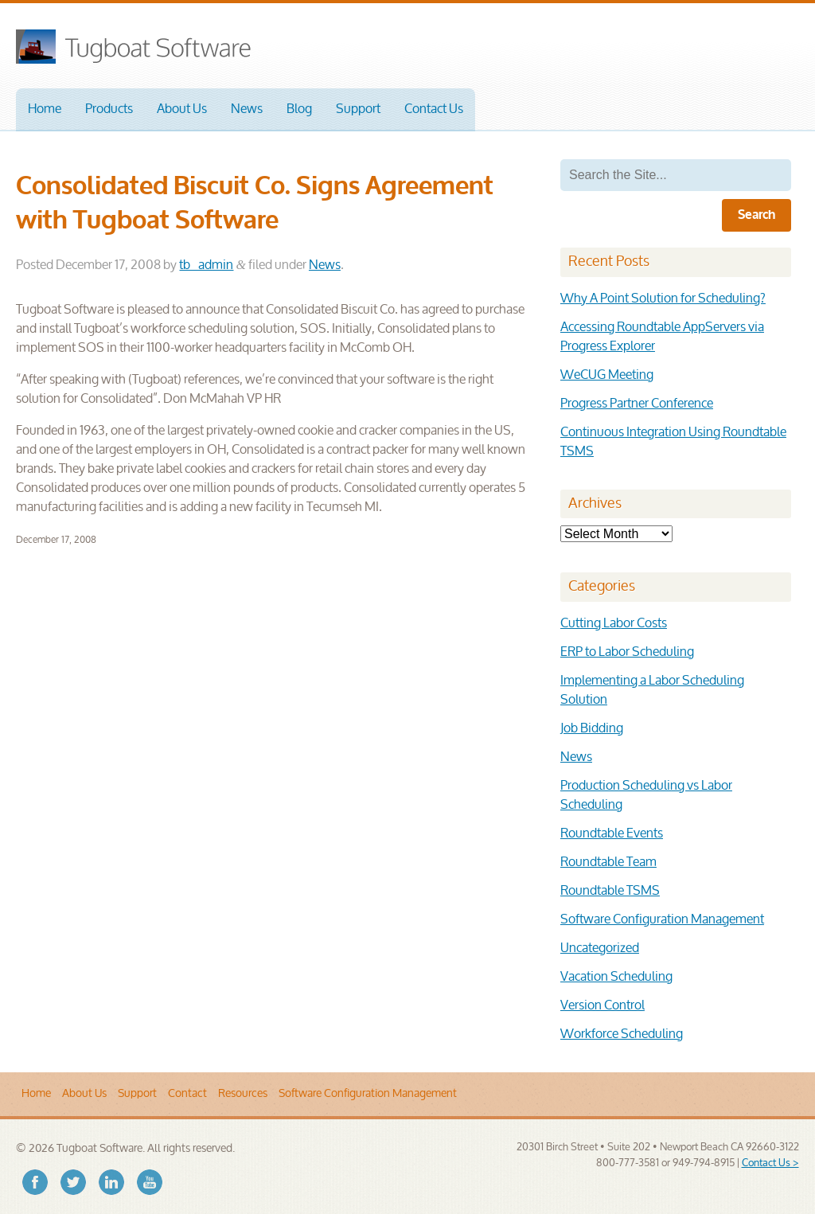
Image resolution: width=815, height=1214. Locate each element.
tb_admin (206, 265)
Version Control (602, 1006)
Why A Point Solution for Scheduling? (663, 299)
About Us (182, 109)
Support (358, 109)
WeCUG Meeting (606, 375)
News (247, 109)
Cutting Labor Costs (613, 623)
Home (44, 109)
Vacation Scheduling (616, 977)
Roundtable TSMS (610, 891)
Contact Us (433, 109)
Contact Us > (770, 1163)
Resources (242, 1093)
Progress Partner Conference (636, 404)
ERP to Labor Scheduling (627, 652)
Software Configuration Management (662, 920)
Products (109, 109)
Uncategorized (599, 948)
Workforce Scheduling (621, 1034)
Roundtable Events (611, 834)
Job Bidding (591, 729)
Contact (187, 1093)
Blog (299, 109)
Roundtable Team (608, 862)
